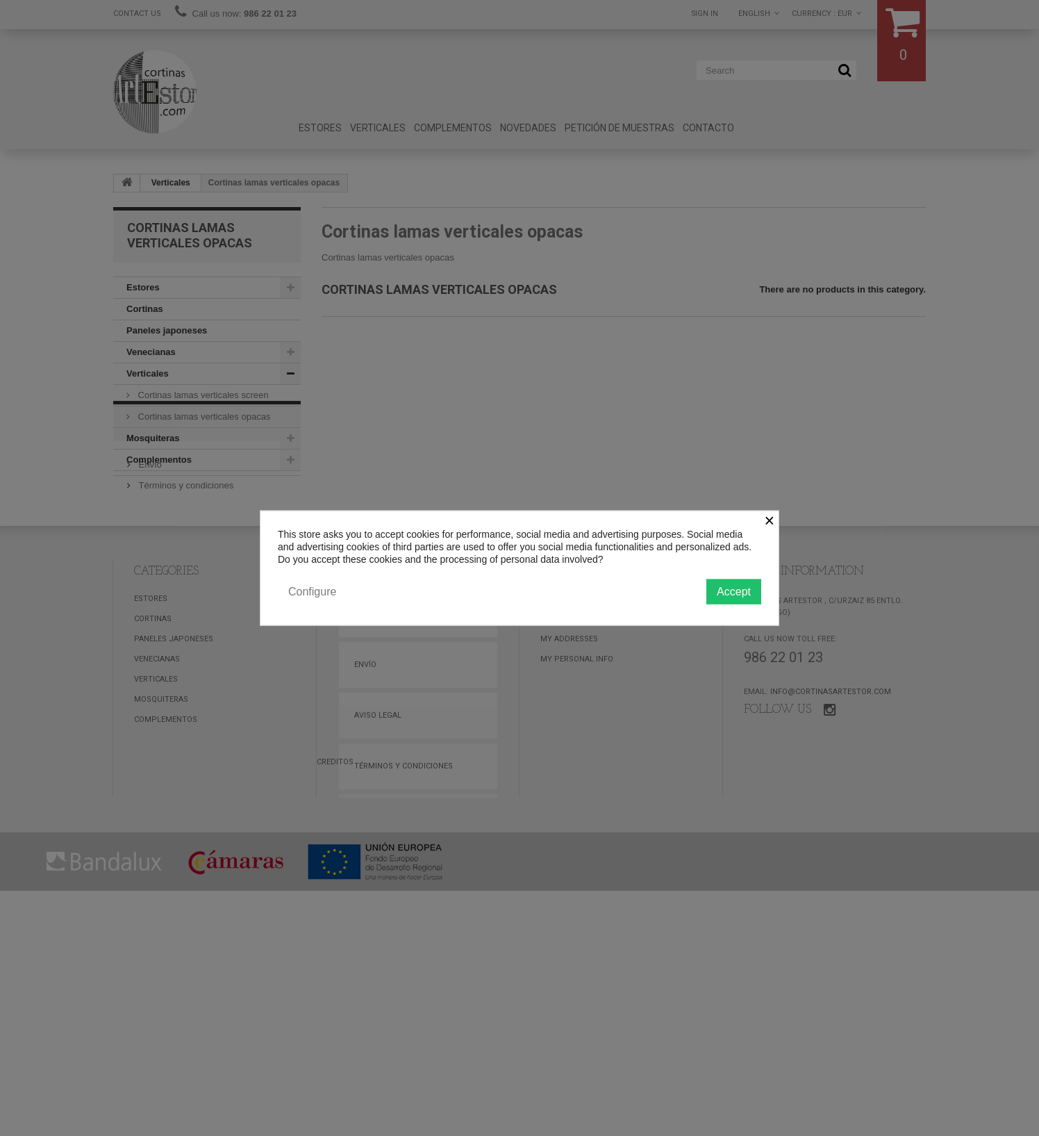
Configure (312, 591)
